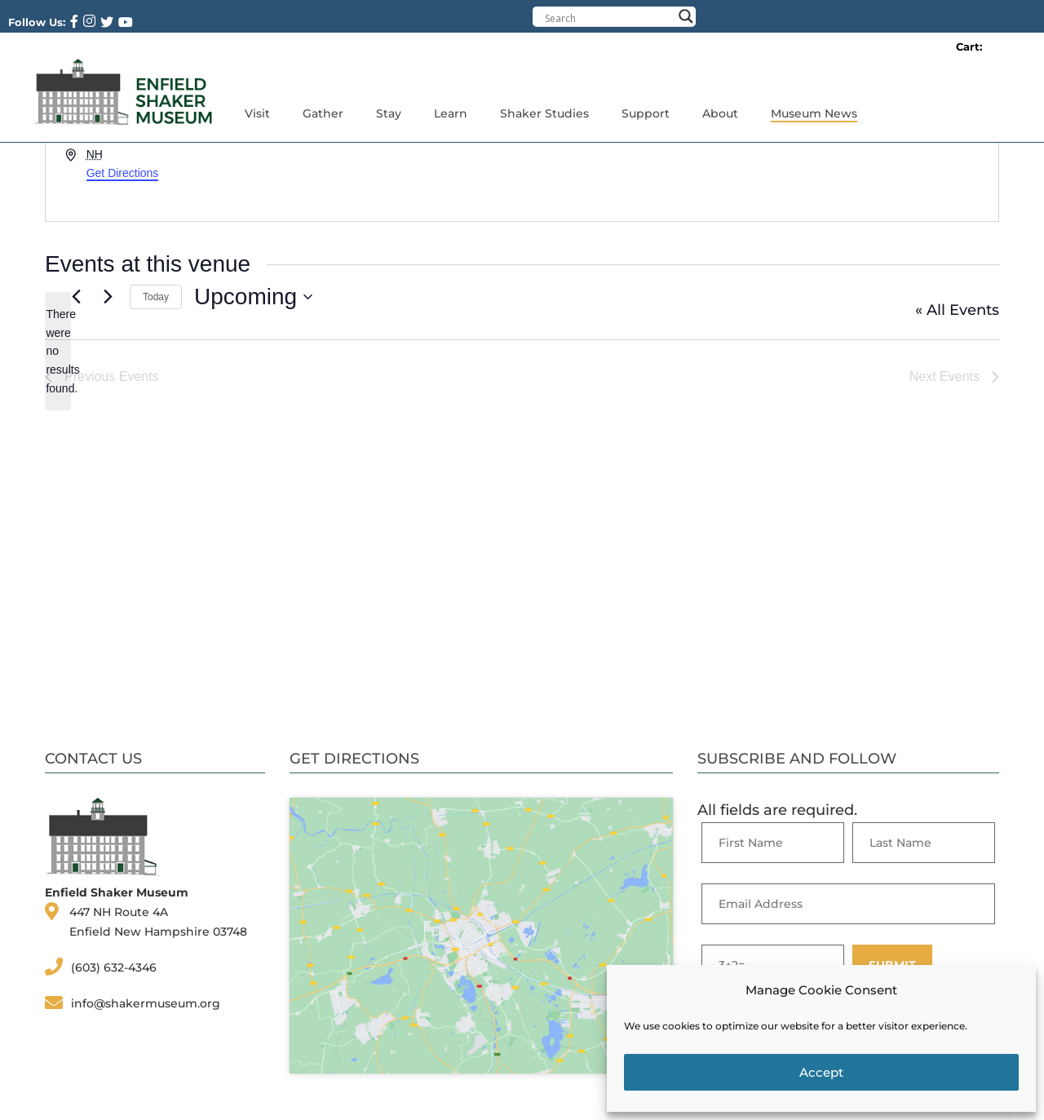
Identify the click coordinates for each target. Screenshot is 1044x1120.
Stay (388, 113)
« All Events (957, 310)
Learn (450, 113)
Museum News (814, 113)
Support (646, 113)
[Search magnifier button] (686, 16)
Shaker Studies (544, 113)
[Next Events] (107, 297)
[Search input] (608, 18)
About (720, 113)
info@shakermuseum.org (145, 1003)
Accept (821, 1072)
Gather (323, 113)
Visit (257, 113)
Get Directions (122, 172)
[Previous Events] (76, 297)
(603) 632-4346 (114, 967)
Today (156, 297)
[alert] (58, 351)
